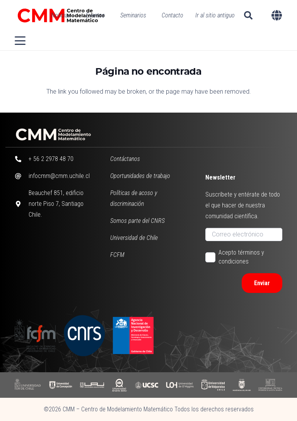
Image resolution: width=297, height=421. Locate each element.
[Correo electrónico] (243, 234)
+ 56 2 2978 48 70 (51, 159)
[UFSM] (270, 384)
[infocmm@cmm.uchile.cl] (22, 176)
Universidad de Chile (134, 237)
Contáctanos (125, 159)
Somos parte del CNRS (137, 220)
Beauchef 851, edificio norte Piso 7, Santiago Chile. (56, 203)
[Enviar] (262, 283)
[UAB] (119, 384)
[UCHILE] (28, 384)
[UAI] (92, 384)
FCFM (117, 254)
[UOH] (180, 384)
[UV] (213, 384)
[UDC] (60, 384)
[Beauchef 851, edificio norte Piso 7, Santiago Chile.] (22, 204)
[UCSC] (146, 384)
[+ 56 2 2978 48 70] (22, 159)
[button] (248, 15)
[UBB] (241, 384)
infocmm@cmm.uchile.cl (59, 176)
